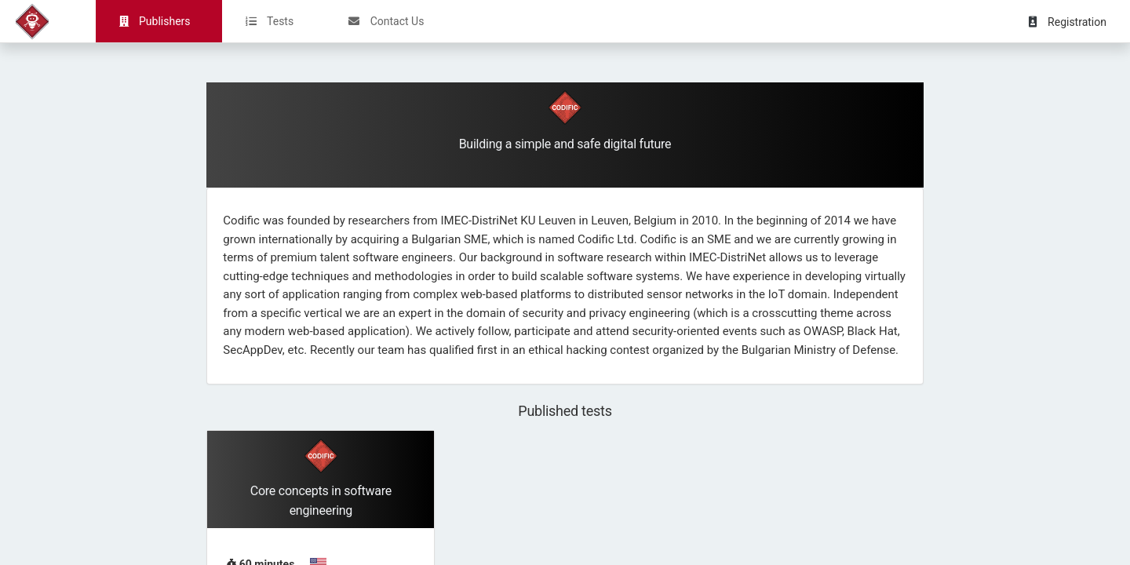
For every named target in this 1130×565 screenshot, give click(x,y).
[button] (1075, 21)
